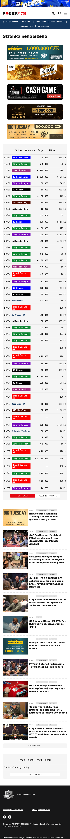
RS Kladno (18, 221)
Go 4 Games (26, 21)
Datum (18, 150)
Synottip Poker (26, 26)
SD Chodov (18, 189)
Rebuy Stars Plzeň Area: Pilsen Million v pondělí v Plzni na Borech (47, 645)
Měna (52, 150)
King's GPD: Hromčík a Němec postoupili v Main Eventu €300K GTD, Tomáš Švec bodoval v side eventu (48, 733)
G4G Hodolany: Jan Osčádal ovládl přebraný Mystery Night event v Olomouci (47, 688)
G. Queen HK (18, 315)
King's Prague (20, 183)
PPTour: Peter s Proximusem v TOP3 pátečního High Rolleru (46, 665)
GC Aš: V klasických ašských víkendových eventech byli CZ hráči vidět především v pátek (46, 559)
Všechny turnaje (47, 495)
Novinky (52, 510)
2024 (39, 760)
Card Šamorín (20, 170)
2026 (22, 760)
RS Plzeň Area (20, 157)
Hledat (59, 13)
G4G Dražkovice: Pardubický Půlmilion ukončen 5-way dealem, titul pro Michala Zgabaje (46, 539)
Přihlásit (53, 13)
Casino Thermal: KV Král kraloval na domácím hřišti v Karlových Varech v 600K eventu (48, 710)
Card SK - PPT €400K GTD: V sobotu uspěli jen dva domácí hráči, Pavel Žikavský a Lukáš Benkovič (46, 582)
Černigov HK (18, 404)
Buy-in (42, 150)
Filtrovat (22, 495)
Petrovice (17, 301)
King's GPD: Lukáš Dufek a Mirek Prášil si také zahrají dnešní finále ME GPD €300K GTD (47, 602)
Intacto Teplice (21, 431)
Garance (30, 150)
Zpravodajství (42, 510)
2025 (31, 760)
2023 (48, 760)
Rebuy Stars (41, 21)
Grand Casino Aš (57, 21)
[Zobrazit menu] (66, 13)
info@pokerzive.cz (41, 809)
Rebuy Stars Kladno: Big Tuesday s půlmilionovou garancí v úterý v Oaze (43, 516)
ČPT (39, 617)
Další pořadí (35, 774)
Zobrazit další (35, 745)
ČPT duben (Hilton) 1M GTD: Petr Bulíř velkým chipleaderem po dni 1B (48, 624)
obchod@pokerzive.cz (13, 809)
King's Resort (12, 21)
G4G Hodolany (20, 202)
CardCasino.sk (44, 26)
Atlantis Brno (20, 208)
